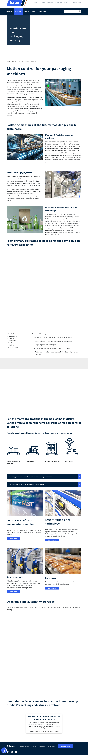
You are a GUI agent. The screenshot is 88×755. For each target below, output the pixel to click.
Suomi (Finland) (76, 2)
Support (34, 11)
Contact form (65, 746)
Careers (43, 2)
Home (8, 61)
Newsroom (36, 2)
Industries (21, 61)
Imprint (33, 746)
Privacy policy (42, 746)
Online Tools (58, 2)
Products (9, 11)
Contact (66, 2)
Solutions (18, 11)
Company (42, 11)
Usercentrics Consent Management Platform (47, 731)
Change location (24, 746)
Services (26, 11)
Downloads (50, 2)
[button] (4, 750)
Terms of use (51, 746)
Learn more (13, 539)
